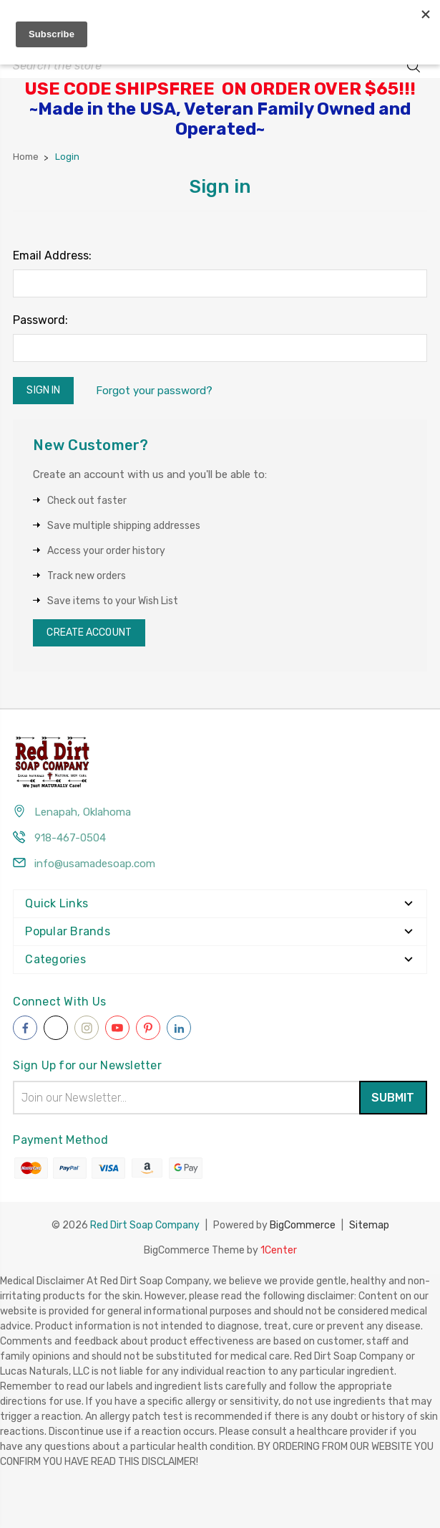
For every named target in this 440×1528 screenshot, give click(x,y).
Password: (40, 320)
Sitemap (369, 1224)
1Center (278, 1249)
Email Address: (52, 255)
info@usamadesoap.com (94, 863)
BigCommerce (303, 1224)
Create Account (89, 632)
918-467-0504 (70, 837)
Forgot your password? (154, 390)
